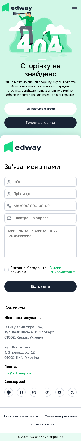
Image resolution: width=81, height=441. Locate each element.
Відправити (40, 286)
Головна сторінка (40, 123)
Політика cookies (40, 424)
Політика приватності (21, 416)
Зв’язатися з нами (40, 109)
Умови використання (62, 270)
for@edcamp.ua (17, 373)
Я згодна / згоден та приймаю (40, 270)
